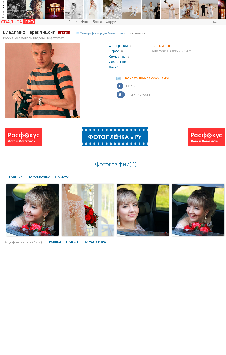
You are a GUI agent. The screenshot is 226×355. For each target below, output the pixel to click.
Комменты (117, 56)
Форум (111, 22)
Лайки (113, 67)
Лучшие (16, 177)
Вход (216, 22)
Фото (85, 22)
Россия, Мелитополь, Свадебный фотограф (33, 38)
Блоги (97, 22)
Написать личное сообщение (146, 78)
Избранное (117, 62)
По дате (62, 177)
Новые (72, 242)
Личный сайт (161, 46)
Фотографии (118, 46)
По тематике (38, 177)
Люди (72, 22)
